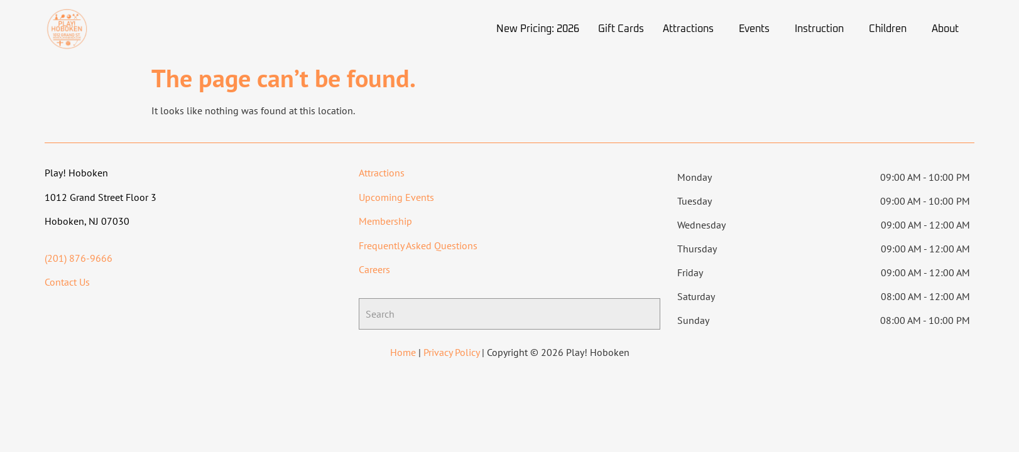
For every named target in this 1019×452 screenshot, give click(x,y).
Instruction (819, 29)
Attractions (688, 29)
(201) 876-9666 (78, 258)
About (945, 29)
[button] (691, 28)
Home (403, 352)
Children (888, 29)
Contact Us (67, 282)
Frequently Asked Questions (418, 245)
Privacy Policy (451, 352)
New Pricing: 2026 (537, 29)
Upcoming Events (396, 197)
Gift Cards (621, 29)
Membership (385, 221)
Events (754, 29)
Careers (374, 269)
